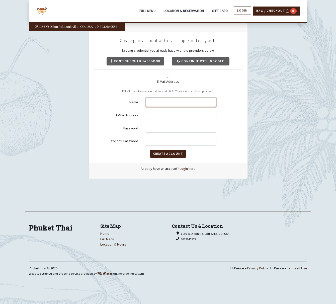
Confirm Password (124, 141)
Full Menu (147, 11)
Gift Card (220, 11)
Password (130, 128)
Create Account (168, 154)
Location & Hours (113, 244)
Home (104, 233)
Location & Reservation (183, 11)
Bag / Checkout (276, 11)
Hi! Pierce (105, 273)
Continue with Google (200, 61)
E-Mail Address (127, 115)
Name (133, 102)
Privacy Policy (257, 268)
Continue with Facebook (135, 61)
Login (242, 10)
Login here (188, 168)
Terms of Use (297, 268)
